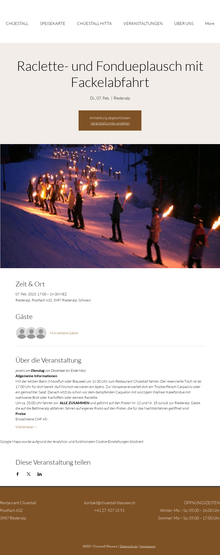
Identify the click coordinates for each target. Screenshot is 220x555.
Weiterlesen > (26, 427)
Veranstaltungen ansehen (110, 123)
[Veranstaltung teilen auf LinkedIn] (39, 474)
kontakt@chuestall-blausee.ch (109, 502)
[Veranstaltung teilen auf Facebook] (17, 474)
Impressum (148, 546)
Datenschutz (128, 546)
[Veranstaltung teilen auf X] (28, 474)
